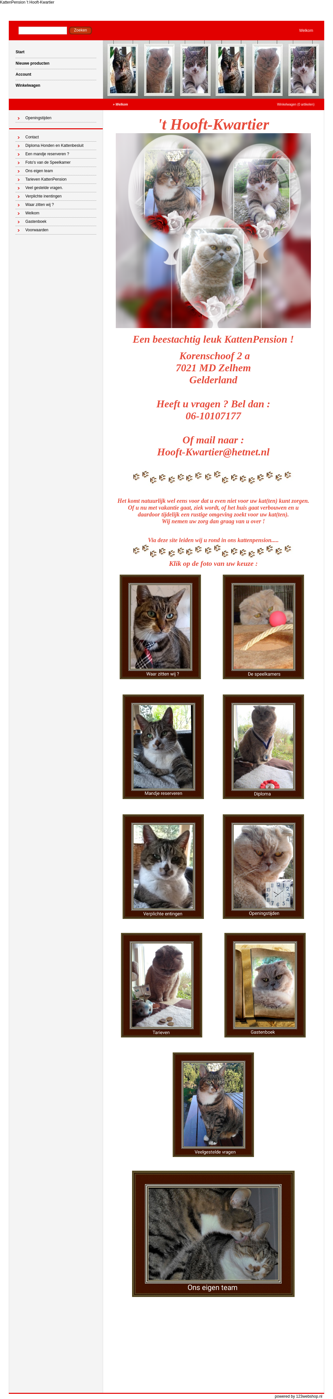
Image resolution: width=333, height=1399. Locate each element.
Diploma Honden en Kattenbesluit (54, 145)
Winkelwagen (28, 85)
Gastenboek (36, 221)
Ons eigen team (39, 171)
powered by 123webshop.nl (298, 1396)
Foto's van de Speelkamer (48, 162)
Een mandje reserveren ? (47, 154)
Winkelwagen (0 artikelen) (295, 104)
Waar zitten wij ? (39, 204)
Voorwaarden (36, 230)
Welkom (306, 30)
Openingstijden (38, 118)
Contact (32, 137)
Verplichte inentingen (43, 196)
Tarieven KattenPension (46, 179)
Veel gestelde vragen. (44, 187)
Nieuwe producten (32, 63)
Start (20, 52)
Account (23, 74)
